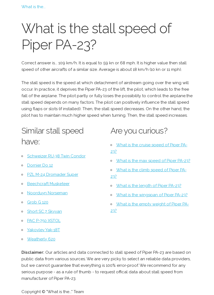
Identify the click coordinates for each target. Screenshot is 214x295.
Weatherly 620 (41, 239)
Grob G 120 (37, 202)
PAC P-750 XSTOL (44, 220)
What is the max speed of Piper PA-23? (153, 160)
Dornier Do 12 (40, 165)
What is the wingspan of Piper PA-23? (152, 194)
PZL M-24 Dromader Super (52, 174)
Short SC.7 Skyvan (44, 211)
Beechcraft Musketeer (48, 183)
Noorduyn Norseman (47, 193)
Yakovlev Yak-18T (43, 229)
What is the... (33, 6)
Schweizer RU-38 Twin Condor (56, 156)
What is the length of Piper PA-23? (148, 185)
